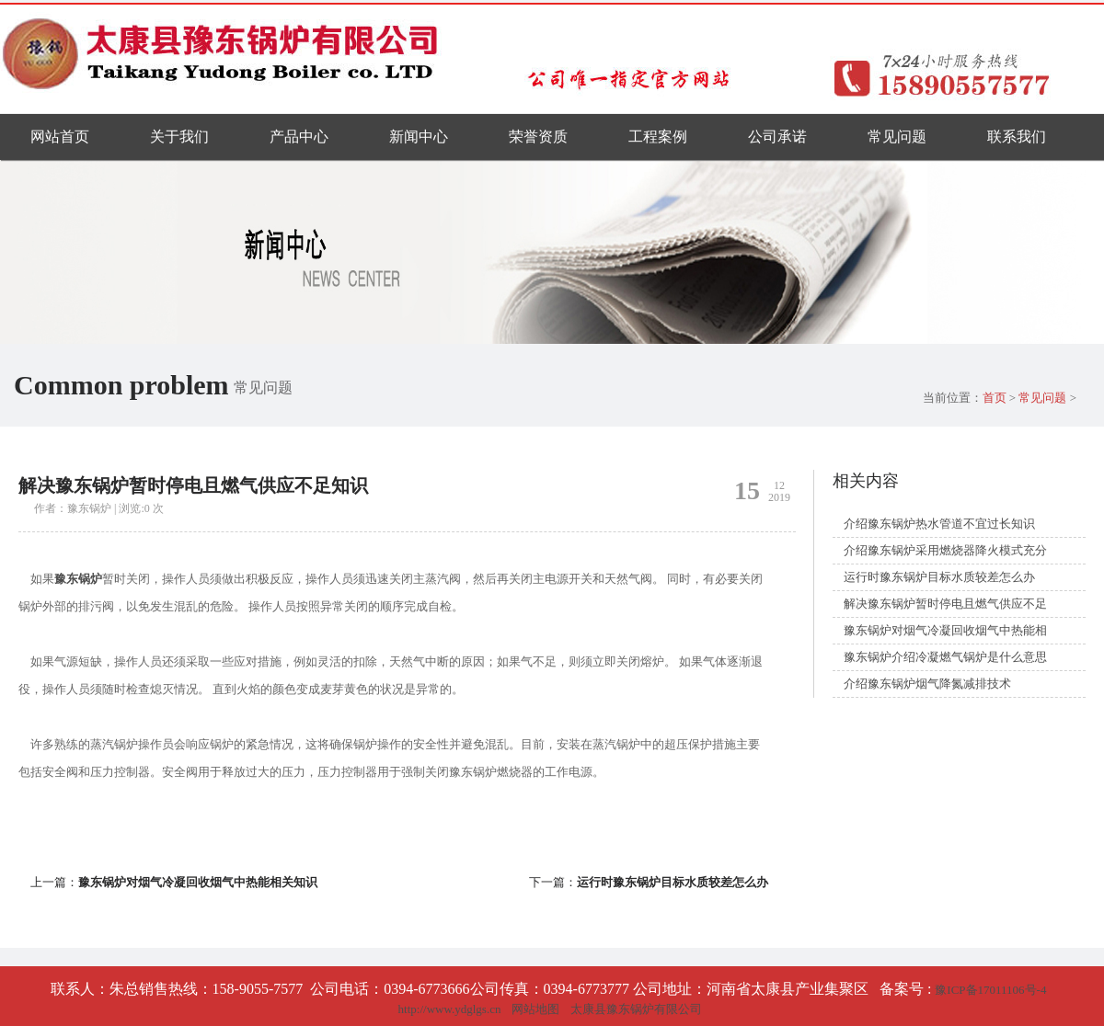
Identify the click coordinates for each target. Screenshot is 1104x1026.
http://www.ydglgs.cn (449, 1009)
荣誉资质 (538, 136)
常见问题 (897, 136)
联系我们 (1016, 136)
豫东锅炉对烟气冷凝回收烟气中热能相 (945, 630)
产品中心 (299, 136)
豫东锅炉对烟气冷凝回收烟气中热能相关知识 (197, 882)
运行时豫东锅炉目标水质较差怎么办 (672, 882)
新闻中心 (418, 136)
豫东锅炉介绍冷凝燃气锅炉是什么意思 (945, 657)
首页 (994, 398)
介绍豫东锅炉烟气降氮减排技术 (927, 683)
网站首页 (59, 136)
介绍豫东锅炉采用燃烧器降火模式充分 (945, 550)
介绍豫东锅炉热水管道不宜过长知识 (939, 523)
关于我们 (179, 136)
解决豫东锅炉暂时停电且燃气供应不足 (945, 603)
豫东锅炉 (78, 579)
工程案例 (657, 136)
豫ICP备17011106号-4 (990, 990)
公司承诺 (777, 136)
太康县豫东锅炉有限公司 (636, 1009)
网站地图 (535, 1009)
